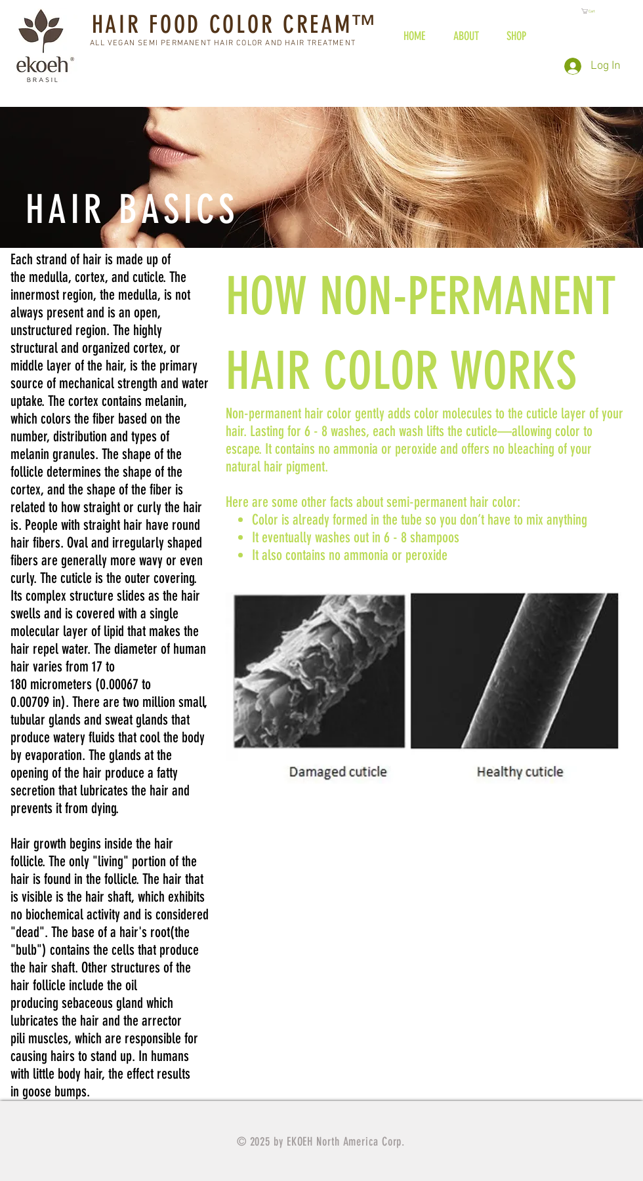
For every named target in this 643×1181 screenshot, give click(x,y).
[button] (592, 11)
